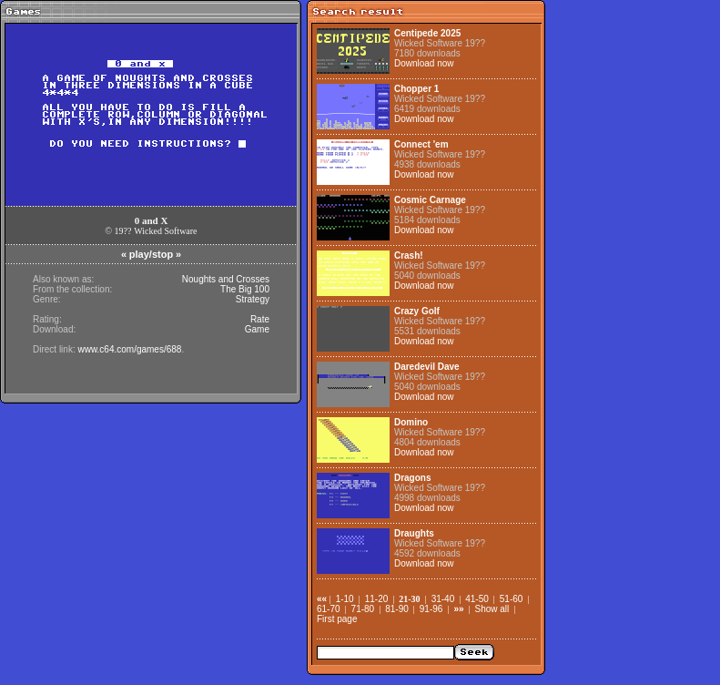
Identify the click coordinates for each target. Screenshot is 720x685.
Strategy (252, 299)
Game (257, 329)
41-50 (477, 599)
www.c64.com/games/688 (129, 349)
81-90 (397, 609)
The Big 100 (244, 289)
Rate (259, 319)
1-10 (345, 599)
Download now (424, 63)
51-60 (511, 599)
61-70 (328, 609)
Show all (492, 609)
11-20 (377, 599)
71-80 (363, 609)
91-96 (431, 609)
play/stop (151, 254)
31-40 (443, 599)
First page (337, 619)
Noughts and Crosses (225, 279)
